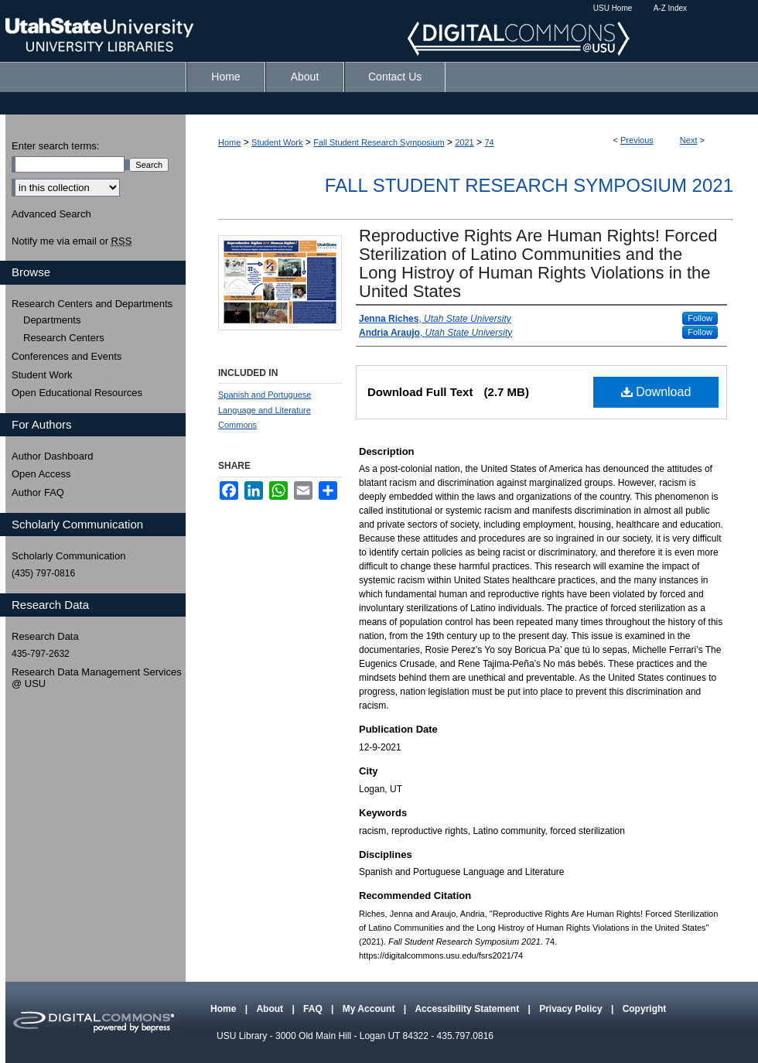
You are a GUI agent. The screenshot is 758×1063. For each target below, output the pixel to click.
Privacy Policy (572, 1008)
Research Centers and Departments (92, 303)
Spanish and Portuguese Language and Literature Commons (264, 410)
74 (488, 142)
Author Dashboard (53, 456)
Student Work (276, 142)
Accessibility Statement (468, 1008)
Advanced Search (51, 214)
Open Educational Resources (77, 392)
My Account (370, 1008)
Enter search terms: (55, 146)
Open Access (41, 474)
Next (689, 140)
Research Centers (63, 338)
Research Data (45, 636)
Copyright (645, 1008)
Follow (700, 318)
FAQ (314, 1008)
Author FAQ (38, 492)
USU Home (613, 8)
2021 (464, 142)
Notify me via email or (71, 241)
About (270, 1008)
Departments (51, 320)
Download (656, 391)
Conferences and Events (66, 356)
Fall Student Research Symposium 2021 (529, 185)
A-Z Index (670, 8)
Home (229, 142)
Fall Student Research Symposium (378, 142)
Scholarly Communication (68, 556)
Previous (637, 140)
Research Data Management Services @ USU (97, 678)
